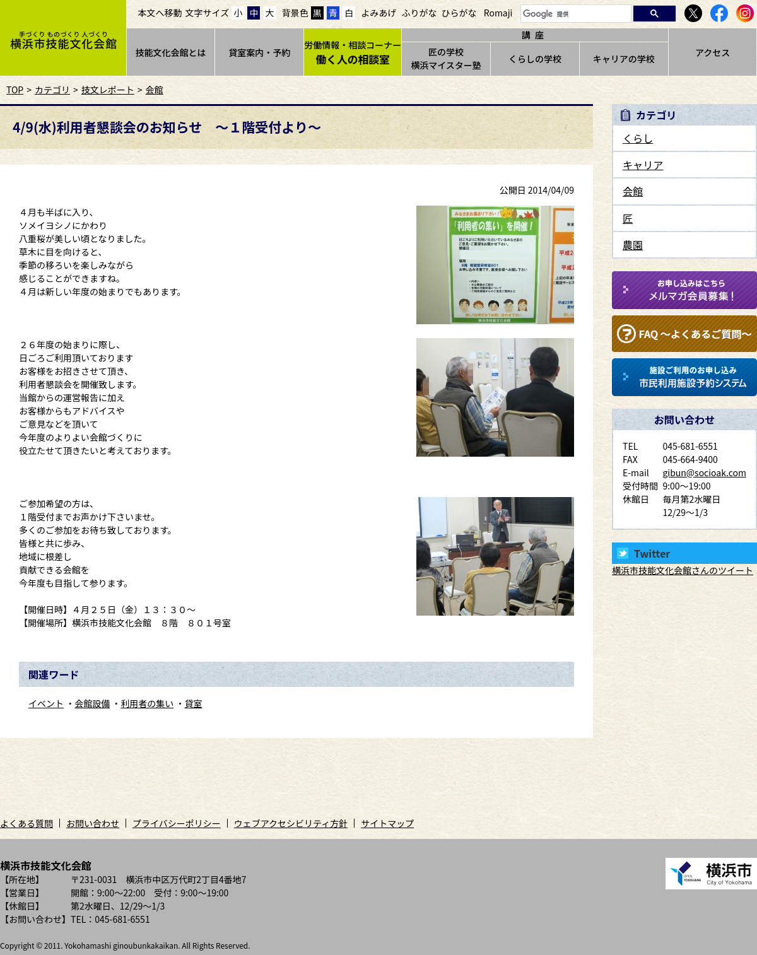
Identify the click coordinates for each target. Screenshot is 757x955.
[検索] (574, 14)
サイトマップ (387, 823)
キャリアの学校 (624, 58)
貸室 (193, 703)
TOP (14, 89)
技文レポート (107, 89)
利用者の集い (146, 703)
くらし (638, 138)
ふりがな (419, 12)
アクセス (712, 52)
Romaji (498, 12)
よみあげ (378, 12)
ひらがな (459, 12)
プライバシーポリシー (176, 823)
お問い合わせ (92, 823)
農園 (633, 244)
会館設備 (92, 703)
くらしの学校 (534, 58)
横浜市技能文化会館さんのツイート (682, 570)
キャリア (643, 164)
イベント (46, 703)
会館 (154, 89)
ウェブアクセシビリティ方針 (291, 823)
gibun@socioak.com (704, 472)
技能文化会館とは (170, 52)
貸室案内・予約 (259, 52)
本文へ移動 (160, 12)
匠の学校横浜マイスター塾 (446, 58)
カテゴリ (52, 89)
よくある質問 (26, 823)
